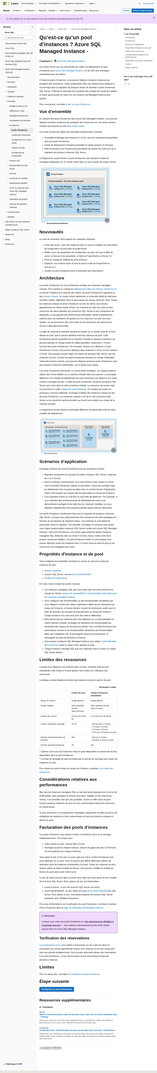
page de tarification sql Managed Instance (83, 908)
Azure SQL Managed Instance (83, 29)
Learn (42, 29)
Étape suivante (131, 67)
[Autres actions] (115, 29)
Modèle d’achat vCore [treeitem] (18, 106)
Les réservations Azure (50, 945)
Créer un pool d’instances (78, 104)
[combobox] (18, 32)
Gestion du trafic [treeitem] (18, 148)
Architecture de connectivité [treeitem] (18, 154)
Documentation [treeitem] (13, 77)
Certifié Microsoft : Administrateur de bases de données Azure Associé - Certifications (77, 1030)
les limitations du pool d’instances (83, 974)
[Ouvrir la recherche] (139, 3)
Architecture (130, 41)
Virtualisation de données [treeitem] (19, 120)
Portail (126, 10)
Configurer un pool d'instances (56, 989)
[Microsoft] (5, 3)
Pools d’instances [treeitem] (19, 130)
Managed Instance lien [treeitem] (18, 116)
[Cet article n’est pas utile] (128, 84)
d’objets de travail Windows (73, 389)
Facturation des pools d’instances (139, 61)
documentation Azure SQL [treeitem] (16, 43)
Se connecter (148, 3)
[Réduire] (32, 27)
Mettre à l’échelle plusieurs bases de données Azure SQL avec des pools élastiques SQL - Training (78, 1015)
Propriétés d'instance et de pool (138, 48)
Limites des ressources (134, 51)
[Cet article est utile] (125, 84)
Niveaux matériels (52, 571)
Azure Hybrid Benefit (81, 574)
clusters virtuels (50, 296)
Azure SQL (62, 29)
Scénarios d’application (134, 44)
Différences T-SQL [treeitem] (17, 111)
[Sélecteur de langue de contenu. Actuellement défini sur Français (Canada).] (13, 1069)
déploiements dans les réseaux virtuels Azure (95, 289)
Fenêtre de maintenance (55, 578)
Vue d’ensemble (132, 34)
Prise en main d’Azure (142, 10)
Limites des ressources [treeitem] (21, 135)
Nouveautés (130, 37)
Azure (51, 29)
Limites (128, 64)
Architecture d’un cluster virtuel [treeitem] (21, 141)
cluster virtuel (78, 126)
